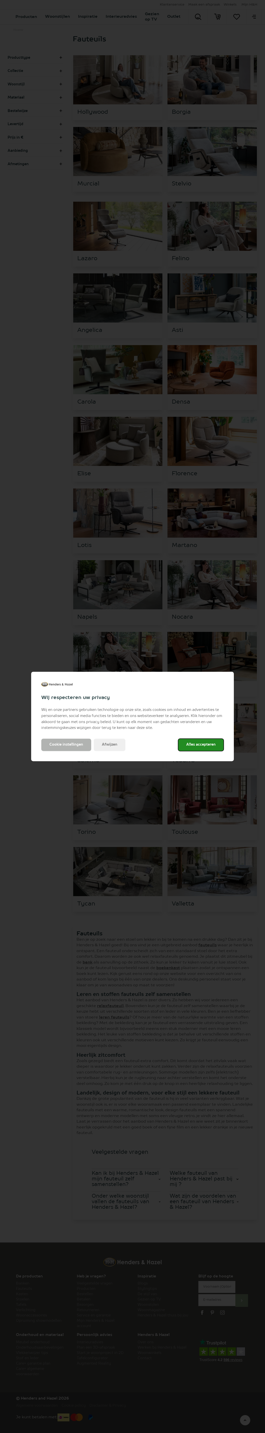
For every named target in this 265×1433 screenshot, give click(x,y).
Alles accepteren (201, 745)
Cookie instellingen (66, 745)
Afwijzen (109, 745)
